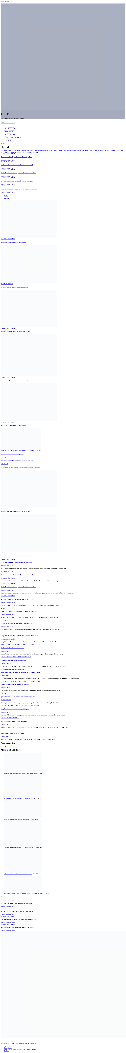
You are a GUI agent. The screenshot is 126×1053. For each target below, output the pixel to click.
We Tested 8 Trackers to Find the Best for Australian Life (17, 165)
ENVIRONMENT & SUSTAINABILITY (23, 681)
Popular (6, 196)
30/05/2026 (4, 160)
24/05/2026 (4, 184)
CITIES (3, 451)
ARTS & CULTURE (9, 128)
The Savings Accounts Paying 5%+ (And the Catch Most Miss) (18, 173)
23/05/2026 (4, 192)
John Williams (11, 160)
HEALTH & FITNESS (7, 161)
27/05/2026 (4, 168)
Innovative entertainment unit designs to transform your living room (17, 460)
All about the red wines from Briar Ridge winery (12, 454)
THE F (5, 114)
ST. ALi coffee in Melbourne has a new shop (13, 660)
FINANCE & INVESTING (14, 137)
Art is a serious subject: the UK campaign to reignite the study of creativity (24, 893)
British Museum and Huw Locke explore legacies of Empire (20, 847)
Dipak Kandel (11, 639)
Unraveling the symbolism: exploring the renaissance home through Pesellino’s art (20, 467)
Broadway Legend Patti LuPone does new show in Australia (20, 773)
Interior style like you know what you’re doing (14, 721)
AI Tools (6, 133)
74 (5, 746)
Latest (5, 195)
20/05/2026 (4, 639)
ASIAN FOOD (12, 705)
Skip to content (5, 1)
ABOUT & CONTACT (10, 134)
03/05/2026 (4, 651)
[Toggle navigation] (1, 121)
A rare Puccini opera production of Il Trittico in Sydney (19, 819)
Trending (6, 198)
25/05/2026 (4, 176)
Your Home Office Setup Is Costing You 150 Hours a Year (17, 623)
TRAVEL (9, 140)
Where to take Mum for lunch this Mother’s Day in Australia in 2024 (20, 672)
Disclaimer (7, 1046)
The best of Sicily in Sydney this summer (12, 648)
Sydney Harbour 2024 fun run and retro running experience (18, 696)
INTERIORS (11, 718)
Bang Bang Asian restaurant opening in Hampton (15, 709)
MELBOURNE (26, 657)
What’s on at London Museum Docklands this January (18, 874)
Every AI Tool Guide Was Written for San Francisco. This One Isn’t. (17, 556)
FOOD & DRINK (9, 127)
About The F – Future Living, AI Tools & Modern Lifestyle (20, 1049)
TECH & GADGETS (9, 130)
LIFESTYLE (10, 139)
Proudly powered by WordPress (9, 1043)
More (5, 136)
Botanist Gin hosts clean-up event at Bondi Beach (15, 684)
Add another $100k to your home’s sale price (13, 733)
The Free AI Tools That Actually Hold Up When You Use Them (19, 189)
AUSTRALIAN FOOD (11, 451)
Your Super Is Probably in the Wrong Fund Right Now (16, 157)
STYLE (17, 718)
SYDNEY (38, 451)
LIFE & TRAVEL (9, 131)
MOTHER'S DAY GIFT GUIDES (17, 669)
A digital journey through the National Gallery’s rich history (20, 798)
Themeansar (32, 1043)
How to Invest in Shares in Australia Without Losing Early (17, 181)
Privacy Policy (8, 1048)
